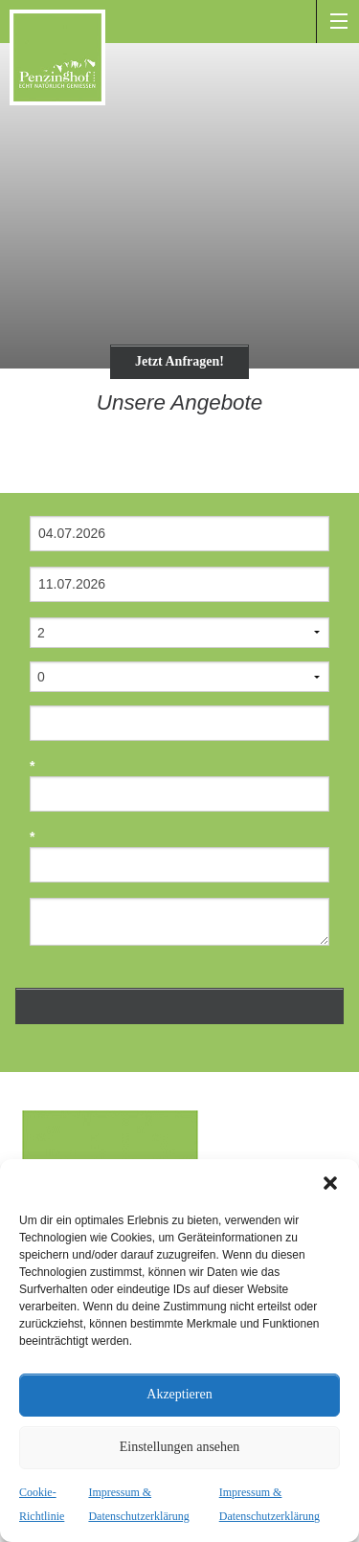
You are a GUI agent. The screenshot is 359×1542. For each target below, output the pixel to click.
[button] (330, 1183)
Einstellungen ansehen (180, 1447)
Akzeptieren (179, 1394)
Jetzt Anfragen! (179, 361)
